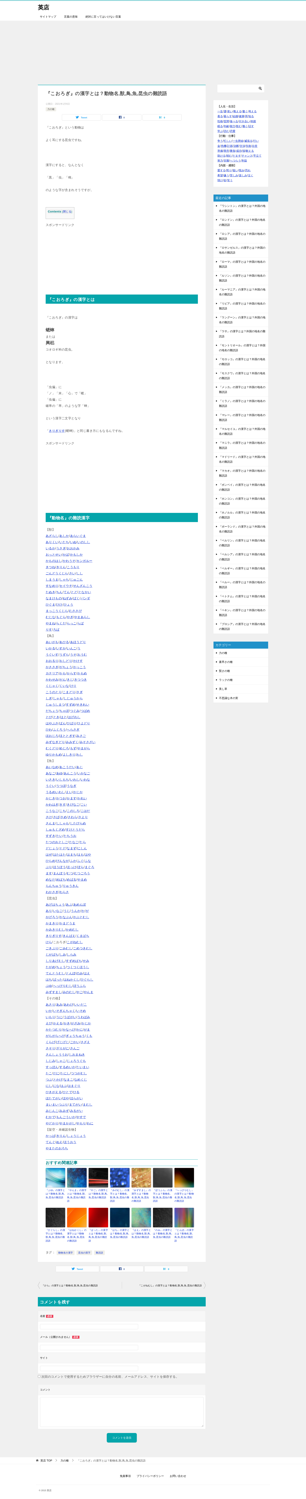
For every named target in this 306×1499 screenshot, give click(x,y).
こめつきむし (82, 948)
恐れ (248, 170)
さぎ (79, 692)
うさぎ (61, 548)
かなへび (69, 1029)
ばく (76, 598)
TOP (46, 1459)
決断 (236, 145)
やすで (81, 1117)
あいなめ (52, 767)
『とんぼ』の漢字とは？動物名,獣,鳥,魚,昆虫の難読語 (184, 1235)
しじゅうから (73, 698)
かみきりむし (55, 929)
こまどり (69, 692)
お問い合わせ (178, 1475)
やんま (88, 992)
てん (67, 592)
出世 (254, 145)
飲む (239, 126)
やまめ (82, 879)
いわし (75, 779)
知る (251, 116)
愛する (221, 170)
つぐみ (75, 710)
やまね (50, 623)
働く (245, 126)
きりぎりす (57, 430)
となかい (84, 592)
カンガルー (84, 560)
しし (79, 573)
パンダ (85, 598)
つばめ (85, 710)
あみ (59, 1004)
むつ (70, 873)
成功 (239, 150)
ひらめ (50, 860)
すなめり (52, 585)
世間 (226, 121)
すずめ (70, 704)
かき (67, 1023)
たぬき (50, 592)
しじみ (50, 1060)
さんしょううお (57, 1054)
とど (74, 592)
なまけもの (54, 598)
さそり (50, 1048)
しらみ (71, 954)
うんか (75, 910)
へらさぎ (73, 729)
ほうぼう (59, 867)
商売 (226, 150)
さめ (63, 817)
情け (220, 180)
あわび (68, 1004)
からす (71, 673)
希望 (220, 175)
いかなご (83, 773)
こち (62, 810)
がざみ (75, 1023)
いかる (50, 648)
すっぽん (52, 1067)
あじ (79, 767)
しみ (62, 954)
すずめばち (74, 960)
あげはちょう (55, 904)
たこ (49, 1073)
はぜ (49, 854)
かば (66, 554)
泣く (250, 175)
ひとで (67, 1092)
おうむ (82, 654)
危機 (223, 145)
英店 (44, 6)
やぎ (70, 617)
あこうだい (67, 767)
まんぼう (59, 873)
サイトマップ (48, 16)
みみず (64, 1110)
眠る (220, 126)
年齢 (226, 126)
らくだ (61, 623)
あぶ (69, 904)
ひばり (71, 723)
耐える (250, 150)
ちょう (61, 967)
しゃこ (61, 1060)
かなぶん (65, 917)
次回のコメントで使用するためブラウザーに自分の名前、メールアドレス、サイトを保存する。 (110, 1376)
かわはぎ (52, 804)
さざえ (85, 1042)
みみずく (72, 742)
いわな (85, 779)
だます (237, 155)
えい (69, 792)
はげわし (74, 717)
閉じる (67, 211)
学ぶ (220, 131)
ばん (62, 723)
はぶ (63, 1085)
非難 (226, 160)
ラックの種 (226, 679)
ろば (56, 629)
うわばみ (83, 1017)
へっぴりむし (62, 985)
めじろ (64, 748)
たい (59, 835)
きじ (70, 679)
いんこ (71, 648)
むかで (50, 1117)
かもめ (82, 673)
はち (49, 979)
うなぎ (71, 785)
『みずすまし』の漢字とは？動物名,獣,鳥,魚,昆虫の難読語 (141, 1195)
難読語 (99, 1252)
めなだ (50, 879)
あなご (50, 773)
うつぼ (61, 785)
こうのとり (54, 692)
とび (49, 717)
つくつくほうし (78, 967)
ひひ (59, 604)
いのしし (83, 542)
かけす (78, 660)
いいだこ (80, 1004)
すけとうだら (75, 829)
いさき (50, 779)
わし (79, 754)
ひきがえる (54, 1092)
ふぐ (80, 860)
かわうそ (69, 560)
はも (80, 854)
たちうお (70, 835)
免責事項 (125, 1475)
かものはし (54, 560)
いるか (50, 548)
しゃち (64, 579)
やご (79, 992)
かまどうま (67, 923)
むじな (50, 617)
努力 (220, 160)
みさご (81, 735)
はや (88, 854)
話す (251, 126)
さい (72, 573)
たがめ (50, 967)
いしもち (62, 779)
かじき (50, 798)
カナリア (52, 673)
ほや (66, 1098)
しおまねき (77, 1054)
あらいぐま (78, 535)
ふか (73, 860)
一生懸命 (238, 140)
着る (220, 116)
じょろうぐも (76, 1060)
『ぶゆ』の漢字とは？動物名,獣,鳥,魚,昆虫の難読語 (55, 1194)
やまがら (83, 748)
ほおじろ (52, 735)
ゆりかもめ (54, 754)
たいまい (82, 1067)
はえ (87, 973)
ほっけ (71, 867)
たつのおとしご (57, 842)
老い (230, 111)
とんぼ (70, 973)
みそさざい (88, 742)
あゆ (59, 773)
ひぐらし (87, 979)
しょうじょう (76, 1135)
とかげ (58, 1079)
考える (252, 111)
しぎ (49, 698)
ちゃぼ (64, 710)
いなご (58, 910)
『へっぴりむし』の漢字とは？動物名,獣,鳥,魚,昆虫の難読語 (184, 1195)
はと (63, 717)
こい (84, 804)
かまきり (52, 923)
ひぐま (50, 604)
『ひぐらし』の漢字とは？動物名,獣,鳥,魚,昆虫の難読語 (55, 1235)
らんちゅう (54, 885)
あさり (50, 1004)
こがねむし (75, 942)
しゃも (58, 698)
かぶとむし (81, 917)
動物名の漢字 (65, 1252)
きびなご (73, 804)
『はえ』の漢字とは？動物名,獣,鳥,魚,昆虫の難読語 (141, 1233)
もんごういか (65, 1117)
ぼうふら (79, 985)
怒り (229, 170)
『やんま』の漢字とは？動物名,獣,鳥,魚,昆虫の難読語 (76, 1195)
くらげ (50, 1042)
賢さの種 (224, 670)
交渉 (242, 145)
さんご (75, 1048)
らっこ (71, 623)
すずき (50, 835)
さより (83, 817)
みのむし (69, 992)
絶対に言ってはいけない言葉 (103, 16)
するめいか (67, 1067)
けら (49, 942)
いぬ (73, 542)
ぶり (49, 867)
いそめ (81, 1010)
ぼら (80, 867)
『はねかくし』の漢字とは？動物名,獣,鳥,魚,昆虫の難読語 (76, 1235)
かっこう (79, 667)
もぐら (61, 617)
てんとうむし (55, 973)
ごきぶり (52, 948)
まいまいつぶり (57, 1104)
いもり (50, 1017)
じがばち (52, 954)
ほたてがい (54, 1098)
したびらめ (78, 823)
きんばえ (69, 935)
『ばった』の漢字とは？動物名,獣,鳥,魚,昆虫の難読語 (98, 1235)
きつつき (80, 679)
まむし (87, 1104)
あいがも (52, 642)
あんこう (70, 773)
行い (256, 140)
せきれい (82, 704)
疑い (235, 170)
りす (49, 629)
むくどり (52, 748)
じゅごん (76, 579)
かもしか (76, 554)
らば (80, 623)
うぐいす (52, 654)
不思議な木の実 (228, 698)
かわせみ (52, 679)
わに (90, 1123)
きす (62, 804)
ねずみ (67, 598)
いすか (61, 648)
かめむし (72, 929)
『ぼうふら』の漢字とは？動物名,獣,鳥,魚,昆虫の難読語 (162, 1195)
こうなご (52, 810)
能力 (232, 126)
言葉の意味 (71, 16)
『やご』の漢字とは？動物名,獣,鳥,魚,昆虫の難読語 (98, 1194)
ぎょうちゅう (75, 1035)
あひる (64, 642)
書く (245, 111)
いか (49, 1010)
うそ (73, 654)
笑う (230, 180)
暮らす (228, 116)
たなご (74, 842)
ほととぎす (67, 735)
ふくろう (59, 729)
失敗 (248, 145)
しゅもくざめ (55, 829)
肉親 (253, 121)
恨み (241, 170)
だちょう (52, 710)
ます (49, 873)
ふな (88, 860)
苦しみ (234, 175)
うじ (67, 910)
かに (79, 1029)
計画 (230, 145)
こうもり (73, 567)
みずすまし (54, 992)
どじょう (52, 848)
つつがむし (79, 1073)
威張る (248, 140)
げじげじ (62, 1042)
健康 (241, 116)
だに (56, 1073)
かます (71, 798)
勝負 (232, 150)
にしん (82, 848)
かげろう (52, 917)
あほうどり (78, 642)
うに (59, 1017)
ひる (76, 1092)
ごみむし (65, 948)
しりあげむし (55, 960)
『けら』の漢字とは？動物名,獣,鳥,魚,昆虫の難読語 (70, 1285)
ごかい (75, 1042)
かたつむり (54, 1029)
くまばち (82, 935)
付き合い (244, 121)
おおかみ (73, 548)
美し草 (223, 688)
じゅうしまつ (55, 704)
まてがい (75, 1104)
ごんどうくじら (57, 573)
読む (226, 131)
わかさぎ (52, 892)
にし (49, 1085)
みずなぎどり (55, 742)
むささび (75, 610)
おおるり (52, 660)
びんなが (62, 860)
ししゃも (62, 823)
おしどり (65, 660)
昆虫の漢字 (84, 1252)
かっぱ (50, 1135)
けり (73, 685)
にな (56, 1085)
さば (56, 817)
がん (62, 679)
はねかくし (72, 979)
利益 (244, 160)
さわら (72, 817)
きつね (50, 567)
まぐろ (89, 867)
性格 (220, 121)
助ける (221, 155)
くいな (64, 685)
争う (220, 140)
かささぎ (52, 667)
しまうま (52, 579)
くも (89, 1035)
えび (49, 1023)
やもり (81, 1123)
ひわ (49, 729)
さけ (49, 817)
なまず (71, 848)
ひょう (68, 604)
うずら (64, 654)
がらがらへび (55, 1035)
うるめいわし (55, 792)
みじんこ (52, 1110)
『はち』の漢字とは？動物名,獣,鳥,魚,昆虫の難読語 (119, 1233)
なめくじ (80, 1079)
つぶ (49, 1079)
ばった (58, 979)
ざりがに (62, 1048)
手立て (257, 155)
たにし (65, 1073)
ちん (59, 592)
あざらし (52, 535)
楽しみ (243, 175)
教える (237, 111)
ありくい (52, 542)
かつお (61, 798)
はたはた (59, 854)
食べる (234, 121)
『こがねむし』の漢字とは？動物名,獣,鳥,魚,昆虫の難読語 (170, 1285)
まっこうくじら (57, 610)
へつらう (235, 160)
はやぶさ (52, 723)
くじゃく (52, 685)
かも (62, 673)
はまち (71, 854)
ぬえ (59, 1142)
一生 (220, 111)
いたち (64, 542)
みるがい (76, 1110)
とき (56, 717)
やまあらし (82, 617)
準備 (220, 150)
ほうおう (70, 1142)
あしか (64, 535)
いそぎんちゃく (64, 1010)
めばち (61, 879)
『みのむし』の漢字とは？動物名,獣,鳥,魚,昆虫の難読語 (119, 1195)
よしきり (69, 754)
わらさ (64, 892)
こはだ (85, 810)
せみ (86, 960)
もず (73, 748)
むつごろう (82, 873)
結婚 (235, 116)
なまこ (68, 1079)
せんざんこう (82, 585)
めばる (71, 879)
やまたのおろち (57, 1148)
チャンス (247, 155)
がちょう (65, 667)
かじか (78, 792)
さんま (50, 823)
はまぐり (74, 1085)
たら (83, 842)
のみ (79, 973)
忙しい (228, 140)
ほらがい (76, 1098)
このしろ (73, 810)
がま (87, 1029)
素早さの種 (226, 661)
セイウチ (65, 585)
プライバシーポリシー (150, 1475)
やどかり (52, 1123)
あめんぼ (79, 904)
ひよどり (83, 723)
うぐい (50, 785)
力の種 (50, 109)
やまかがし (67, 1123)
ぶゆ (49, 985)
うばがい (70, 1017)
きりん (61, 567)
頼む (229, 155)
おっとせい (54, 554)
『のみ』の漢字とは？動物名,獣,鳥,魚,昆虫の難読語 (162, 1233)
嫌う (226, 175)
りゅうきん (71, 885)
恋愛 (232, 131)
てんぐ (50, 1142)
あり (49, 910)
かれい (82, 798)
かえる (58, 1023)
